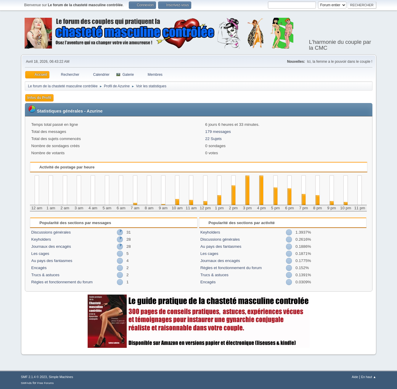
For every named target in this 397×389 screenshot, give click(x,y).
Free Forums (45, 383)
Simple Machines (61, 377)
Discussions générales (51, 232)
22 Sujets (213, 138)
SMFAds (26, 383)
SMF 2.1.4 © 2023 (34, 377)
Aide (355, 377)
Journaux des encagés (51, 246)
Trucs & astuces (45, 275)
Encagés (39, 268)
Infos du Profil (40, 98)
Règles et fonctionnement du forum (62, 282)
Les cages (40, 253)
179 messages (218, 131)
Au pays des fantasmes (52, 260)
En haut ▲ (368, 377)
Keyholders (41, 239)
